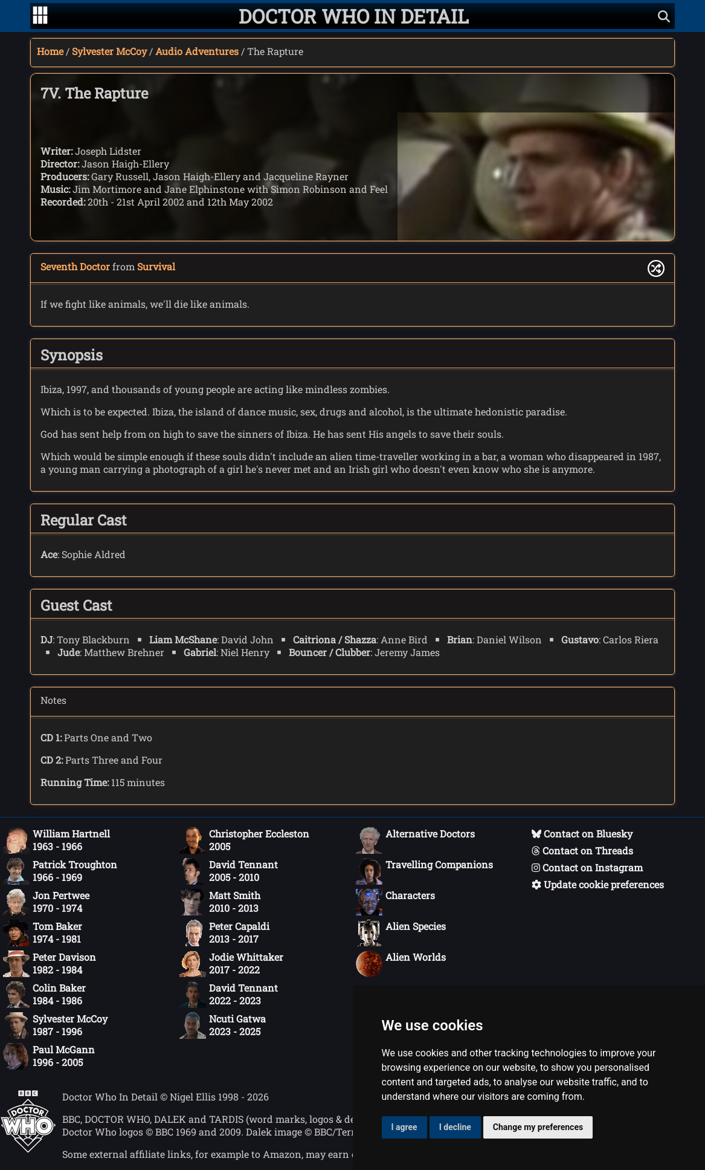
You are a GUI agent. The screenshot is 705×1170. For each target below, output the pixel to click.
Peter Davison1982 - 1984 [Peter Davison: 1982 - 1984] (49, 964)
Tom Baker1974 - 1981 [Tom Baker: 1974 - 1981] (42, 933)
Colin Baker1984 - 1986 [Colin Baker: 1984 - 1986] (44, 994)
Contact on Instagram (587, 867)
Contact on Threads (582, 850)
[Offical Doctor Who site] (28, 1149)
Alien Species (401, 933)
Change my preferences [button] (538, 1127)
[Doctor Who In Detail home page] (354, 16)
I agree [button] (404, 1127)
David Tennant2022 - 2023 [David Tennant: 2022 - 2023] (228, 994)
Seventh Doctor (75, 266)
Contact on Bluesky (582, 833)
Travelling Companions (424, 871)
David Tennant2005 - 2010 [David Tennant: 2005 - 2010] (228, 871)
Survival (156, 266)
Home (50, 51)
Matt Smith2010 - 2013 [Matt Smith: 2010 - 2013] (219, 902)
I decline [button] (455, 1127)
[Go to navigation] (40, 16)
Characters (395, 902)
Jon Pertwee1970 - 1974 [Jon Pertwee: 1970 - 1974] (46, 902)
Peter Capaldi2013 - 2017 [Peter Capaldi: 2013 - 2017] (224, 933)
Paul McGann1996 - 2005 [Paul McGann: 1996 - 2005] (49, 1056)
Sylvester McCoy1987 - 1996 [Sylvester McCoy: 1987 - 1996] (55, 1025)
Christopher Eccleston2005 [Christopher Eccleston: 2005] (244, 840)
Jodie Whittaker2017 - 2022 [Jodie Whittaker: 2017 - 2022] (231, 964)
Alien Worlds (401, 964)
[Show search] (664, 16)
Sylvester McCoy (109, 51)
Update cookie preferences (598, 884)
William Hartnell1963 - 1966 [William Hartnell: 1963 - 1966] (56, 840)
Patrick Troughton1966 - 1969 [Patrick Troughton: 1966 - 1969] (60, 871)
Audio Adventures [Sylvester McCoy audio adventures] (197, 51)
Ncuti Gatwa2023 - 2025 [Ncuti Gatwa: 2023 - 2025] (222, 1025)
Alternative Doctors (415, 840)
